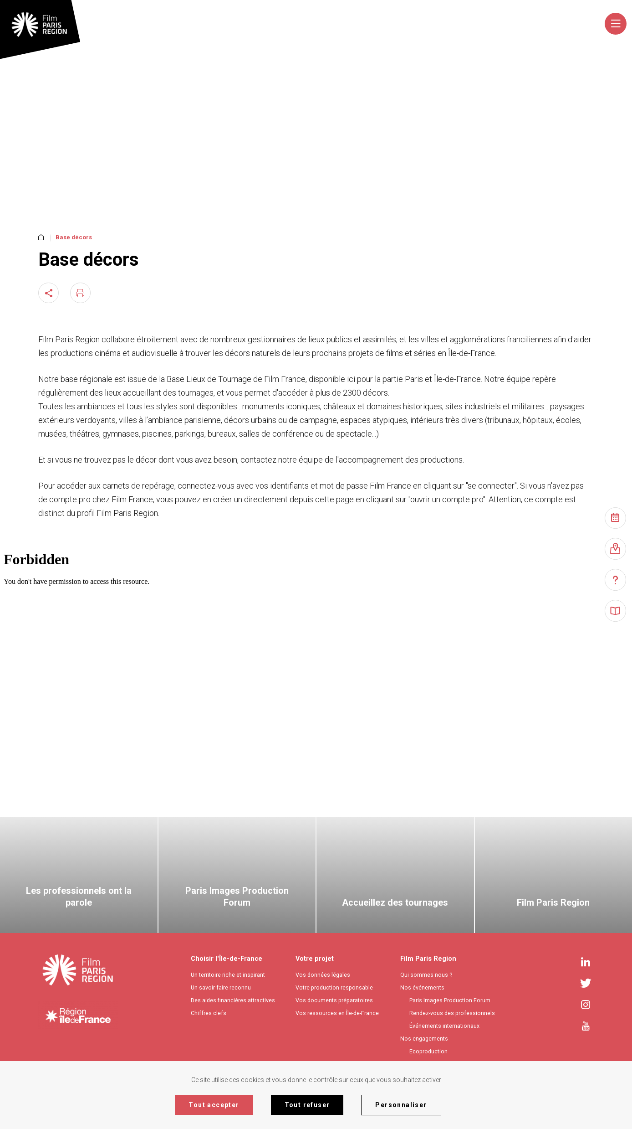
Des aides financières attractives (233, 1000)
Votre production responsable (334, 987)
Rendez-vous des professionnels (452, 1013)
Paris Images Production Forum (449, 1000)
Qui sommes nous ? (426, 974)
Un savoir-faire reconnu (221, 987)
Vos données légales (323, 974)
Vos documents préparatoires (334, 1000)
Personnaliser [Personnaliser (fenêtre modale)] (401, 1104)
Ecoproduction (428, 1051)
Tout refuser (307, 1104)
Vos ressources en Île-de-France (337, 1013)
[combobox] (437, 25)
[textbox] (436, 26)
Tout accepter (214, 1104)
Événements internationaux (444, 1025)
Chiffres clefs (208, 1013)
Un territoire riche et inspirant (228, 974)
